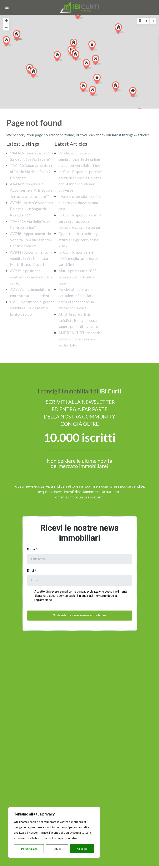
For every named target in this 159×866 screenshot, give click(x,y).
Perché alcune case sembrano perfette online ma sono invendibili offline (79, 159)
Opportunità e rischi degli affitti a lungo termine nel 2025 (78, 239)
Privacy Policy (67, 861)
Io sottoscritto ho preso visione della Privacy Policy (46, 759)
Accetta (82, 848)
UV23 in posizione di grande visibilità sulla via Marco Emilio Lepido (32, 308)
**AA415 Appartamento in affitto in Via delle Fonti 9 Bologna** (31, 171)
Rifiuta (57, 848)
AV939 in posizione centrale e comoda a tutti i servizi (31, 276)
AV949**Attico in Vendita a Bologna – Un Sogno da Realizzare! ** (31, 208)
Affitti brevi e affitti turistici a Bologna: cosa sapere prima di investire (78, 320)
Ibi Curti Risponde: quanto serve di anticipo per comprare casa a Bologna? (79, 221)
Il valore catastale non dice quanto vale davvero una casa (79, 202)
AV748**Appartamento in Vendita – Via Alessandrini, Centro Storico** (31, 239)
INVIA (79, 768)
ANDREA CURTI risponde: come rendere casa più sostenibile (80, 338)
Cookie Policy (92, 861)
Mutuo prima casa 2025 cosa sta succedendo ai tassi (77, 276)
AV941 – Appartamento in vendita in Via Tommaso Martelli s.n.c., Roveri (31, 258)
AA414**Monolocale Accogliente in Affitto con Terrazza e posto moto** (31, 190)
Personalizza (29, 848)
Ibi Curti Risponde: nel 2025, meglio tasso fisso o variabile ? (78, 258)
